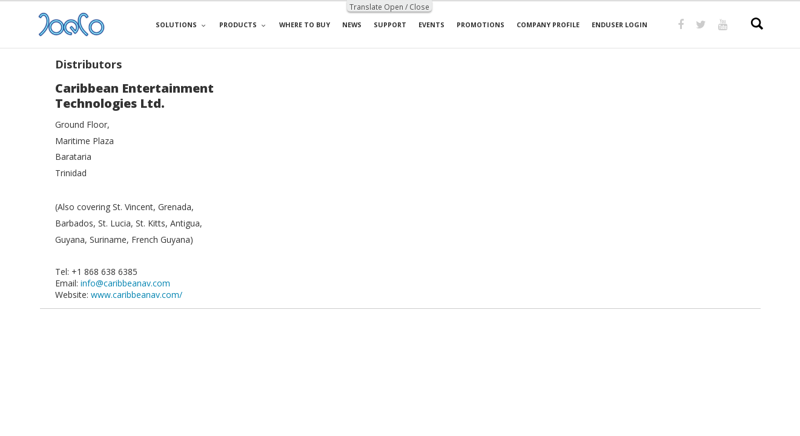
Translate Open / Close (389, 7)
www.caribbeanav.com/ (136, 294)
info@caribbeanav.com (125, 283)
